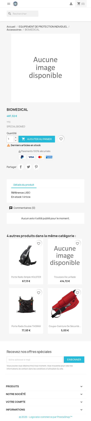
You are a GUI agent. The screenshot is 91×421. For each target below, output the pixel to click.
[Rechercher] (22, 14)
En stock (16, 196)
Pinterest (36, 167)
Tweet (28, 167)
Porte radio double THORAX (26, 326)
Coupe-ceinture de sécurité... (65, 326)
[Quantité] (10, 139)
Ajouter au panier (37, 139)
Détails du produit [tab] (24, 184)
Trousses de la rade (65, 276)
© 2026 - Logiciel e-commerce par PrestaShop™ (45, 417)
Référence (17, 192)
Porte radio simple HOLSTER (26, 276)
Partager (21, 167)
